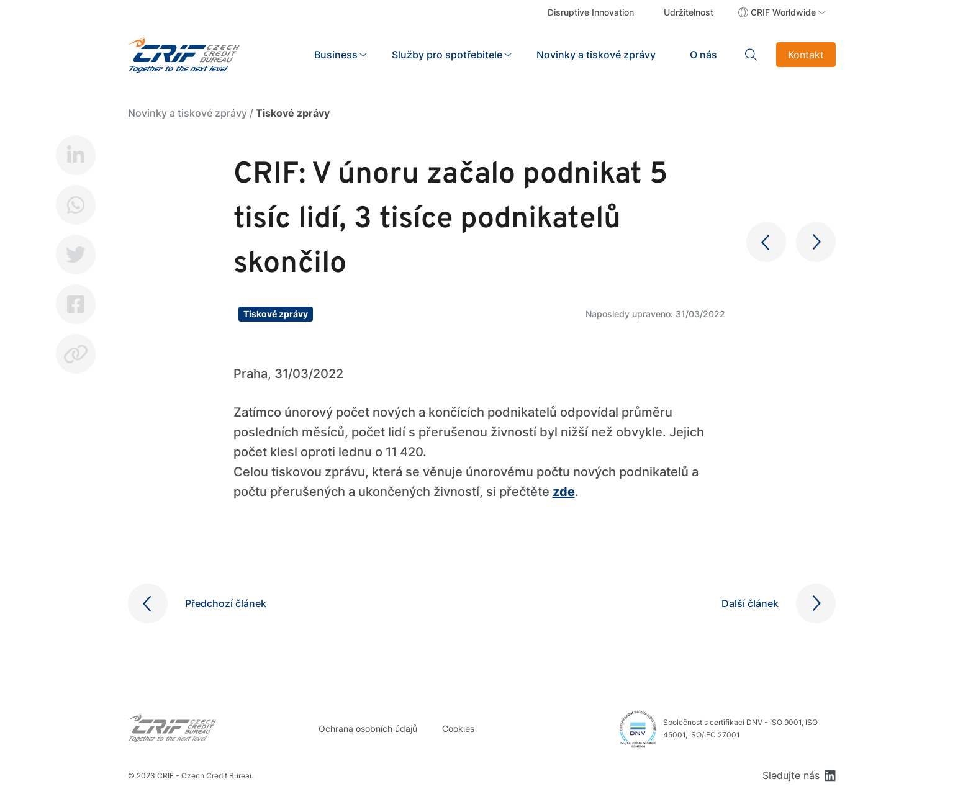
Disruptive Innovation (591, 12)
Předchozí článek (225, 603)
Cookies (458, 728)
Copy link (76, 354)
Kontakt (806, 54)
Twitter (76, 254)
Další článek (750, 603)
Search (751, 54)
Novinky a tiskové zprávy (596, 54)
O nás (703, 54)
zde (564, 491)
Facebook (76, 304)
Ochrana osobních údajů (368, 728)
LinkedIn (76, 155)
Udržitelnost (688, 12)
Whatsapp (76, 205)
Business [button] (336, 54)
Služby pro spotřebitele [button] (447, 54)
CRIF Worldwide (783, 12)
